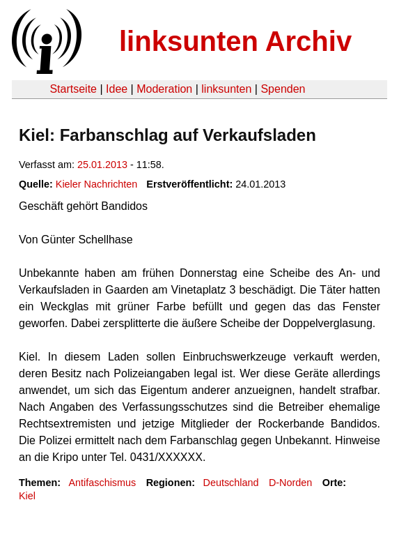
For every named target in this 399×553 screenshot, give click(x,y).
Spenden (282, 89)
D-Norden (290, 482)
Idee (116, 89)
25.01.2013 (102, 164)
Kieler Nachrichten (97, 184)
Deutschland (231, 482)
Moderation (164, 89)
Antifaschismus (102, 482)
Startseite (73, 89)
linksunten (226, 89)
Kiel (27, 495)
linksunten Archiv (235, 41)
